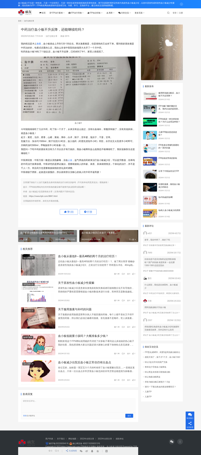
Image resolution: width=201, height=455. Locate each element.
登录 (175, 13)
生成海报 (70, 451)
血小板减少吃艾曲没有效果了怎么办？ (164, 313)
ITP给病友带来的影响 (167, 158)
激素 (39, 43)
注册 (181, 13)
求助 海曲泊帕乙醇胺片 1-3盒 (157, 382)
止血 (70, 160)
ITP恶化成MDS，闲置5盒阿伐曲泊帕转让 (162, 352)
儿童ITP (148, 391)
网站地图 (72, 439)
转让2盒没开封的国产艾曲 (156, 362)
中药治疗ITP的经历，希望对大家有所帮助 (165, 293)
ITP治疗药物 (77, 12)
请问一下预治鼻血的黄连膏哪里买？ (160, 387)
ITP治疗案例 (58, 12)
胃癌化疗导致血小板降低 (155, 367)
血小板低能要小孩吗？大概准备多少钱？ (83, 338)
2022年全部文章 (87, 439)
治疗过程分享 (51, 36)
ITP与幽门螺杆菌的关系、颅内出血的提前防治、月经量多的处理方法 (169, 109)
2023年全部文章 (105, 439)
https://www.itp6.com (70, 446)
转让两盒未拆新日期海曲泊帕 (157, 372)
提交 (129, 419)
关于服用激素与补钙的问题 (75, 310)
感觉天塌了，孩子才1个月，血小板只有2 (162, 357)
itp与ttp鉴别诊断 (165, 197)
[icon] (171, 441)
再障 (112, 12)
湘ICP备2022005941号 (59, 443)
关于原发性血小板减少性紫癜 (76, 283)
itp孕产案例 (27, 339)
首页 (45, 12)
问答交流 (126, 12)
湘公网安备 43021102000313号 (86, 443)
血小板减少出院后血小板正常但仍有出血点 (84, 365)
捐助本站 (120, 439)
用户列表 (49, 439)
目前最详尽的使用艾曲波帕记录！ (162, 245)
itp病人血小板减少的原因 (169, 210)
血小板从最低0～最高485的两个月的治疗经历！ (87, 256)
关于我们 (61, 439)
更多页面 (141, 13)
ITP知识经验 (96, 12)
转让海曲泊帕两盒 (152, 377)
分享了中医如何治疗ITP (168, 171)
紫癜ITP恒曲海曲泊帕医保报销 (161, 271)
